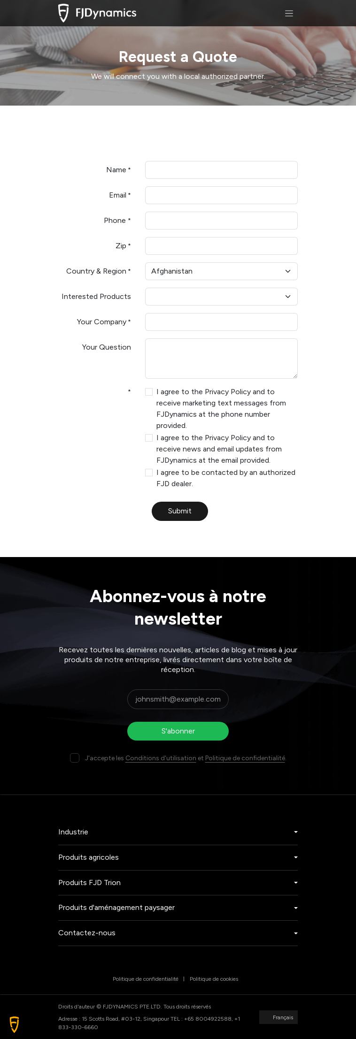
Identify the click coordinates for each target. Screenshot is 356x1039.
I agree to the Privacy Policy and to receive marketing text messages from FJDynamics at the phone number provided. (221, 408)
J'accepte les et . (185, 758)
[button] (14, 1024)
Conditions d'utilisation (160, 758)
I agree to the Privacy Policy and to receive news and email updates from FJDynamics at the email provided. (219, 449)
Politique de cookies (214, 979)
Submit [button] (180, 510)
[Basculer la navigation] (289, 13)
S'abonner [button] (178, 730)
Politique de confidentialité (245, 758)
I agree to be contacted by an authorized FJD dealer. (225, 478)
